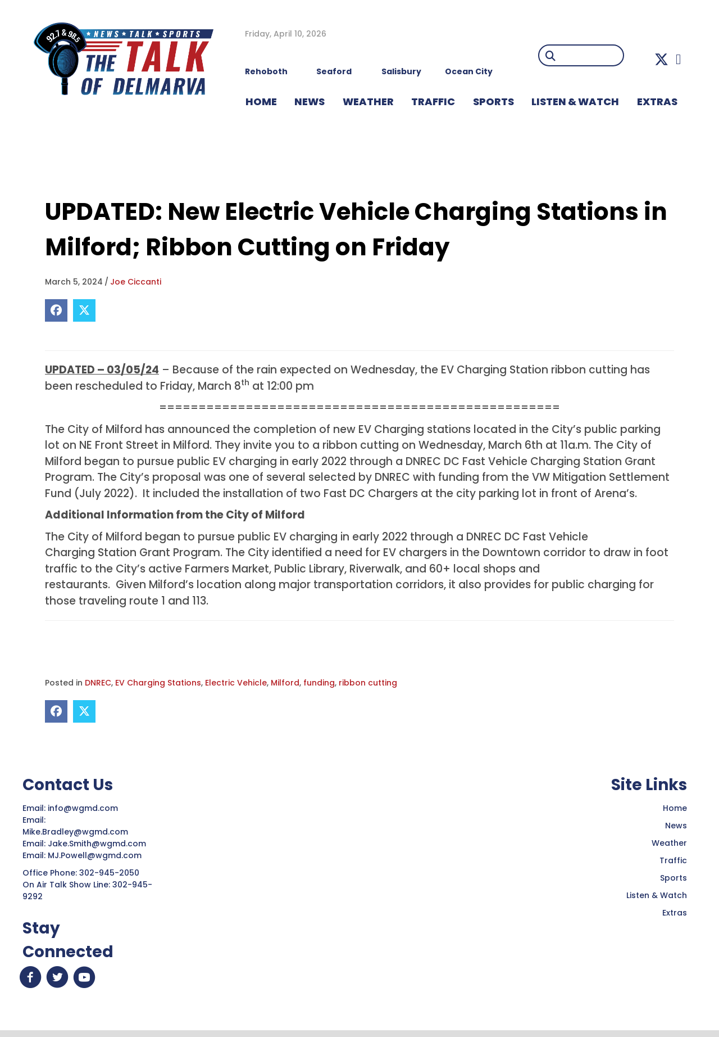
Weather (669, 843)
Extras (674, 912)
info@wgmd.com (84, 808)
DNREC (98, 682)
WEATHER (368, 101)
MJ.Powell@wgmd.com (97, 855)
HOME (261, 101)
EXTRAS (657, 101)
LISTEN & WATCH (575, 101)
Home (675, 808)
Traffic (673, 860)
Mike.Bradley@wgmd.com (75, 831)
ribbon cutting (368, 682)
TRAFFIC (433, 101)
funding (319, 682)
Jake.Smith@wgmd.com (98, 843)
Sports (493, 101)
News (676, 825)
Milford (285, 682)
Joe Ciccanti (135, 281)
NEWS (309, 101)
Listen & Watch (656, 895)
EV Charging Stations (158, 682)
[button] (661, 59)
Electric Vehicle (236, 682)
